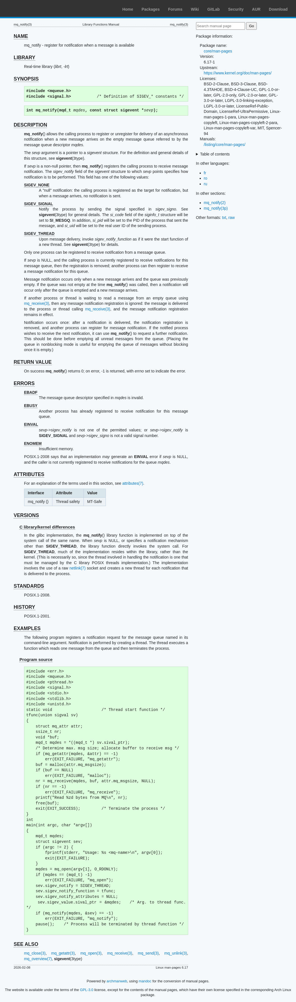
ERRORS (24, 383)
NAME (21, 36)
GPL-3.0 (87, 990)
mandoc (145, 981)
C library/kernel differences (47, 527)
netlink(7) (77, 568)
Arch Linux (30, 8)
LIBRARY (24, 57)
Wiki (195, 9)
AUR (256, 9)
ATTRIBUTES (29, 474)
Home (127, 9)
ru (205, 184)
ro (205, 178)
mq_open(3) (91, 953)
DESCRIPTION (30, 125)
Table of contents (215, 154)
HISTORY (24, 607)
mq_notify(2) (215, 202)
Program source (35, 659)
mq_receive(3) (36, 303)
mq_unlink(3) (175, 953)
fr (205, 173)
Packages (151, 9)
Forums (175, 9)
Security (236, 9)
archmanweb (117, 981)
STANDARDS (29, 586)
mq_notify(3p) (216, 208)
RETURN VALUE (33, 362)
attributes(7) (132, 483)
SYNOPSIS (26, 79)
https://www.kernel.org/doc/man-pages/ (238, 73)
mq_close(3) (35, 953)
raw (232, 217)
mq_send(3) (148, 953)
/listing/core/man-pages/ (225, 144)
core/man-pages (218, 51)
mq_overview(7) (38, 959)
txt (224, 217)
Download (278, 9)
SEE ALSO (26, 944)
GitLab (213, 9)
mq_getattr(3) (63, 953)
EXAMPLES (27, 628)
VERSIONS (26, 515)
